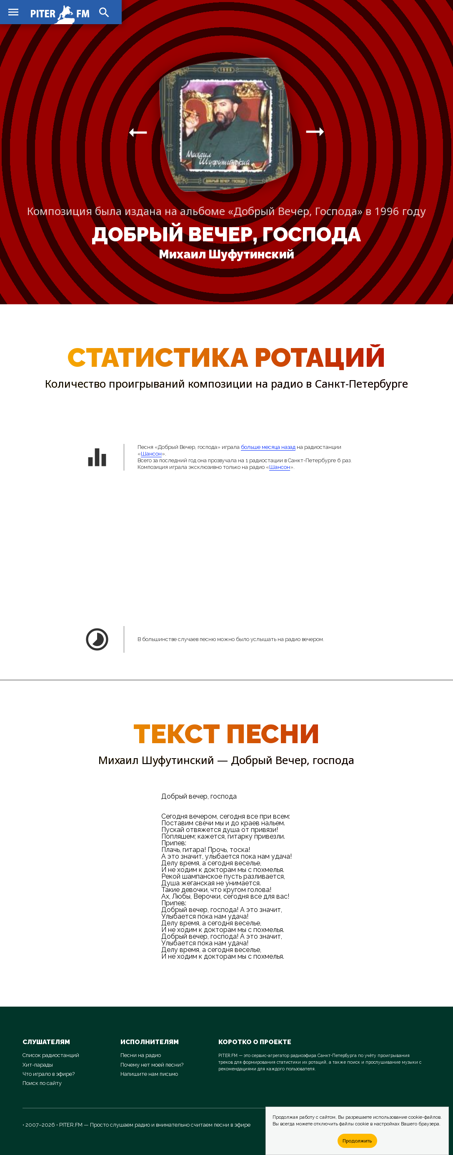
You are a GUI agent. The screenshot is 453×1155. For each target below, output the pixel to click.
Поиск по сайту (42, 1083)
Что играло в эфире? (49, 1074)
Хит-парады (38, 1065)
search (104, 12)
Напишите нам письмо (149, 1074)
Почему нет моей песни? (151, 1065)
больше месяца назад (268, 447)
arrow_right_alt (138, 132)
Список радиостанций (51, 1055)
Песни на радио (140, 1055)
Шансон (151, 454)
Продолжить (357, 1140)
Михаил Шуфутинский (226, 254)
